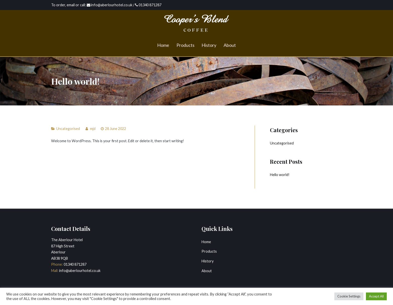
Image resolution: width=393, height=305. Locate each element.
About (230, 45)
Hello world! (279, 175)
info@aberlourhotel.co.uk (79, 270)
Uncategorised (68, 128)
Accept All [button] (376, 296)
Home (163, 45)
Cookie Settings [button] (348, 296)
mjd (92, 128)
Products (185, 45)
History (209, 45)
